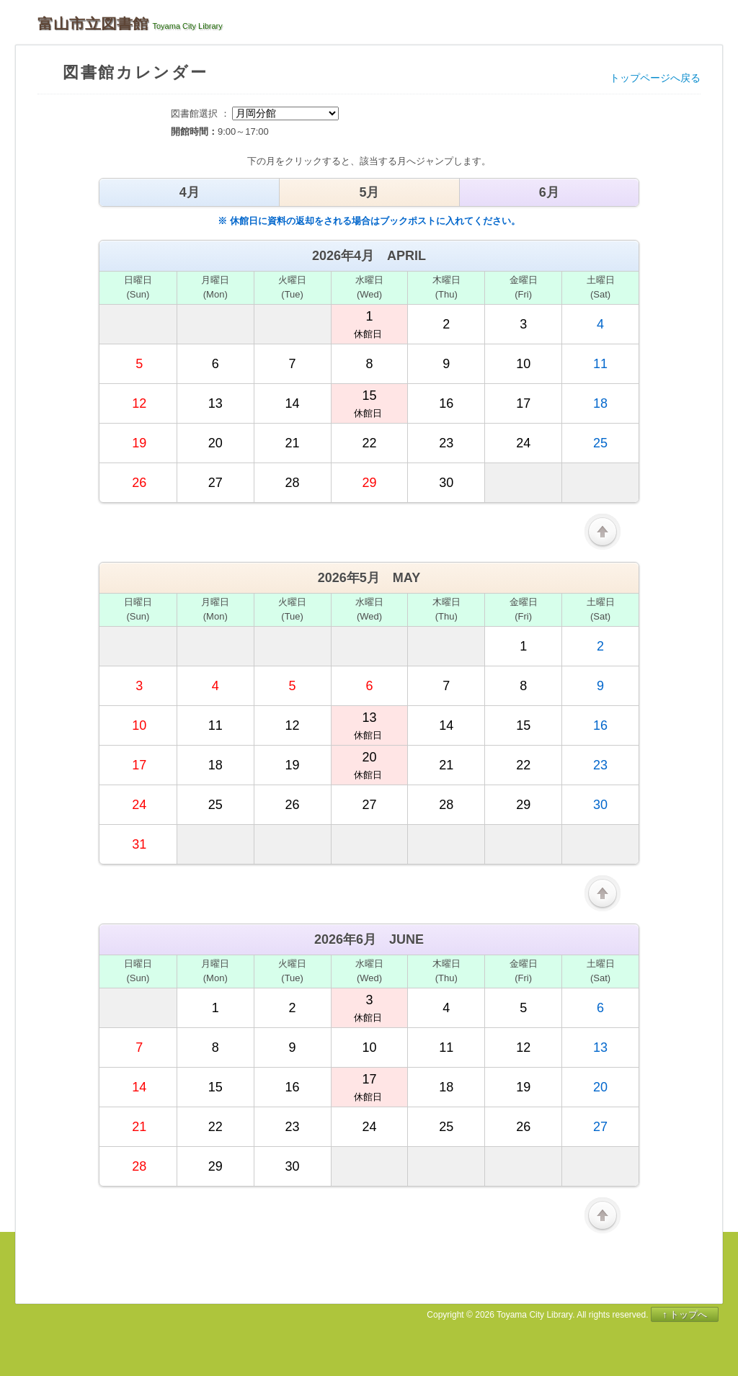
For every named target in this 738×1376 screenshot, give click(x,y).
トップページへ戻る (655, 78)
